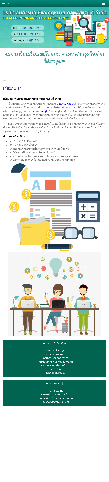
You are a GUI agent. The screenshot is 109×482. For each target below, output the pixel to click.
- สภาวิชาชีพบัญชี (55, 351)
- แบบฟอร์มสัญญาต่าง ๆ (54, 402)
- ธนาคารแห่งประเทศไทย (54, 365)
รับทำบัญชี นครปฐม (74, 118)
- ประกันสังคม (54, 369)
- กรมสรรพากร (54, 354)
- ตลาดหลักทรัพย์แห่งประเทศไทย (54, 362)
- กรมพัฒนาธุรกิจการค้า (54, 358)
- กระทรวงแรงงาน (54, 373)
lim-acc (6, 4)
